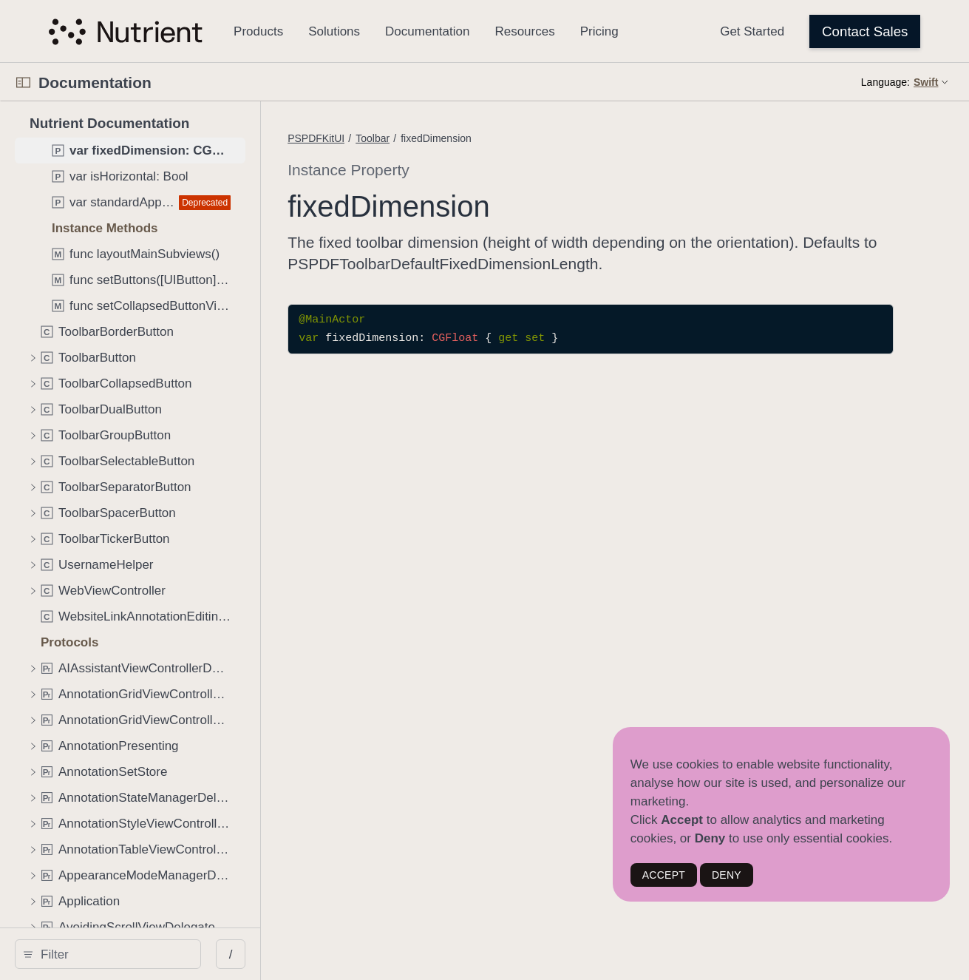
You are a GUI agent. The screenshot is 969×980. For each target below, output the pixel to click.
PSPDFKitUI (383, 138)
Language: (885, 82)
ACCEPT (663, 875)
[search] (125, 954)
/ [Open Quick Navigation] (266, 954)
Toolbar (440, 138)
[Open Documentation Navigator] (23, 82)
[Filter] (130, 954)
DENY (726, 875)
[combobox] (130, 954)
